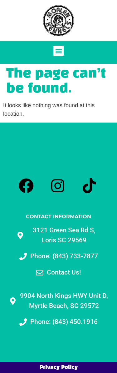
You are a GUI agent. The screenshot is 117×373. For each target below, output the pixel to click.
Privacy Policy (59, 367)
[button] (58, 51)
